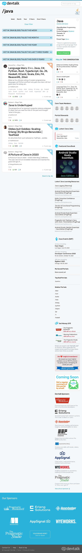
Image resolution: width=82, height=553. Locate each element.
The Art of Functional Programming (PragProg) (67, 206)
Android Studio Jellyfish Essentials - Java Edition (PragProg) (67, 228)
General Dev (12, 65)
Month (19, 19)
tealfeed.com (14, 140)
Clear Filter (28, 24)
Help (14, 548)
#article (20, 143)
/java (10, 91)
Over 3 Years (41, 19)
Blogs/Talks (20, 65)
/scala (31, 91)
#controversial (20, 94)
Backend (11, 102)
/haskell (46, 89)
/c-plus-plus (12, 89)
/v (55, 314)
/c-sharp (19, 89)
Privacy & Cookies (28, 550)
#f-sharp (36, 89)
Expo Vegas (59, 246)
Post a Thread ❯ (63, 53)
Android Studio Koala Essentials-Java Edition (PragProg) (66, 214)
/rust (26, 91)
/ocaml (15, 91)
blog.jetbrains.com (16, 164)
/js (47, 91)
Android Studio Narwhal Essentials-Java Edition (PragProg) (67, 192)
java (8, 11)
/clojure (57, 309)
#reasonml (11, 94)
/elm (43, 91)
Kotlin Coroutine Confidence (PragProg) (65, 199)
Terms (19, 550)
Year (25, 19)
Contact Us (6, 548)
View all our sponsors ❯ (62, 489)
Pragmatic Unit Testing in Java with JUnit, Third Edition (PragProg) (67, 221)
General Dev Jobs (62, 138)
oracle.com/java (62, 24)
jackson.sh (13, 115)
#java (67, 39)
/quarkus (57, 281)
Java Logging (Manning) (63, 186)
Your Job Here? (62, 136)
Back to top (46, 176)
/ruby (56, 300)
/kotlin (57, 297)
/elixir (25, 89)
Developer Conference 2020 (65, 254)
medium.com (14, 87)
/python (20, 91)
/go (42, 89)
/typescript (37, 91)
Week (13, 19)
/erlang (30, 89)
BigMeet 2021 (60, 261)
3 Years (32, 19)
